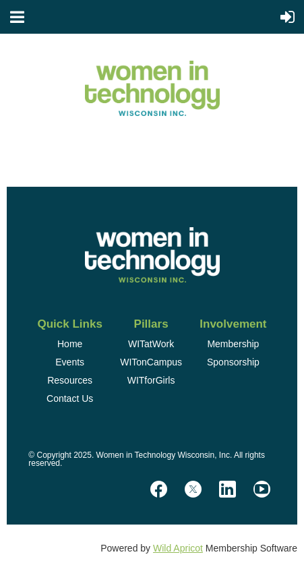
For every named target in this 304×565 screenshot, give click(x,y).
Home (69, 343)
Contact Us (70, 398)
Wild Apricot (178, 548)
